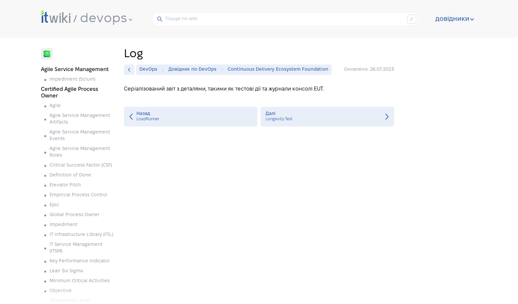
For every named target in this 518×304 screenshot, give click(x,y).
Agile (55, 106)
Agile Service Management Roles (80, 152)
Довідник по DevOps (194, 69)
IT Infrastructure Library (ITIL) (81, 235)
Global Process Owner (74, 215)
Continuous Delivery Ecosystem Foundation (278, 69)
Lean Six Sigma (66, 271)
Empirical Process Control (78, 195)
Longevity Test (327, 117)
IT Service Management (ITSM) (76, 248)
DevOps (150, 69)
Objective (61, 291)
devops (106, 19)
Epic (54, 205)
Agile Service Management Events (80, 135)
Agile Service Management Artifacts (80, 119)
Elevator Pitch (65, 185)
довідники (454, 19)
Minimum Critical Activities (80, 281)
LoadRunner (190, 117)
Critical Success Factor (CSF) (81, 165)
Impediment (63, 225)
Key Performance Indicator (80, 261)
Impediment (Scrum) (72, 79)
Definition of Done (70, 175)
